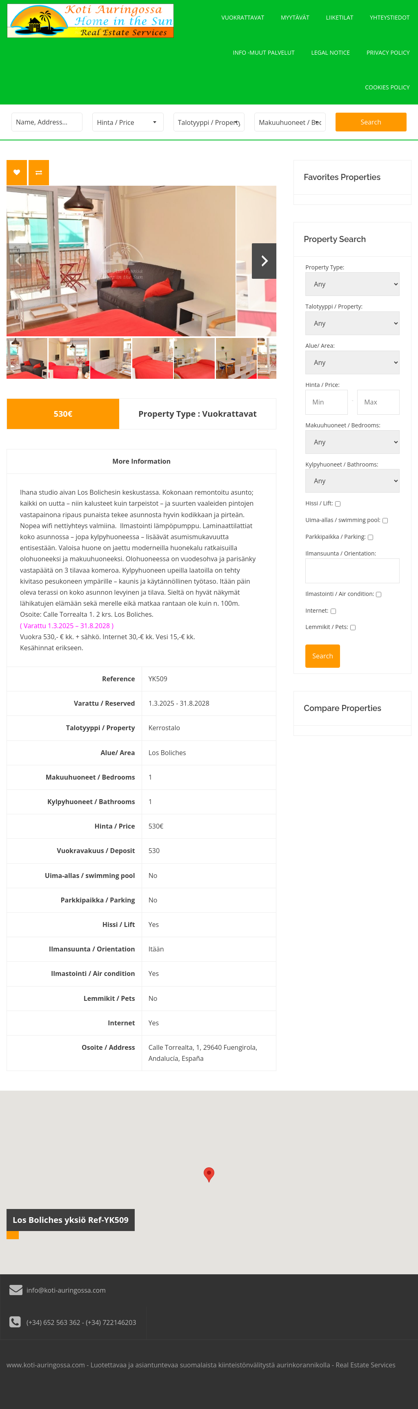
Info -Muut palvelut (264, 62)
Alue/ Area (320, 365)
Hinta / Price (322, 403)
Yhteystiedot (390, 20)
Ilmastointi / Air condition (339, 612)
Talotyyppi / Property (333, 325)
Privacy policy (388, 62)
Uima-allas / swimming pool (342, 539)
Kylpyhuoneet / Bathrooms (341, 483)
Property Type (324, 286)
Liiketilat (340, 20)
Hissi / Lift (319, 522)
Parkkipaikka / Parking (335, 556)
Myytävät (295, 20)
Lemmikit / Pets (326, 646)
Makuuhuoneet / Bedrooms (342, 444)
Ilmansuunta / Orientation (340, 572)
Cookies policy (387, 103)
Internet (316, 629)
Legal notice (330, 62)
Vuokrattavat (242, 20)
